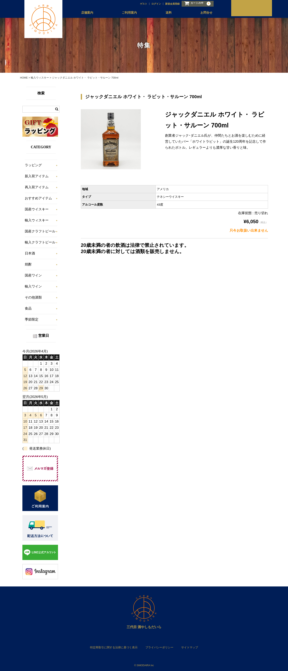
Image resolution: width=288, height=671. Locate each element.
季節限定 (31, 319)
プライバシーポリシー (159, 647)
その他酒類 (33, 297)
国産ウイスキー (37, 209)
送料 (165, 12)
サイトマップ (189, 647)
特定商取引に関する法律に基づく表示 (114, 647)
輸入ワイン (33, 286)
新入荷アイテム (37, 176)
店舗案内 (84, 12)
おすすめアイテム (38, 198)
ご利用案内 (125, 12)
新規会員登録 (168, 3)
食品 (28, 308)
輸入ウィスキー (37, 220)
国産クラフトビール (40, 231)
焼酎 (28, 264)
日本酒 (30, 253)
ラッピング (33, 165)
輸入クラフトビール (40, 242)
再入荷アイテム (37, 187)
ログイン (152, 3)
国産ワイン (33, 275)
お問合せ (202, 12)
